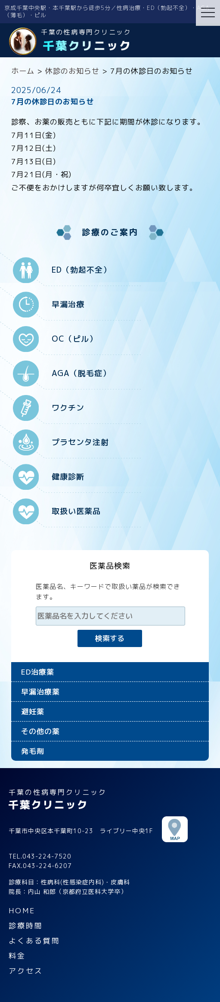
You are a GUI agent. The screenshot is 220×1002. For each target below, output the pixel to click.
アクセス (26, 971)
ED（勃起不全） (81, 270)
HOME (22, 910)
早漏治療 (68, 304)
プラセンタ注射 (80, 442)
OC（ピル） (74, 338)
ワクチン (68, 407)
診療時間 (26, 925)
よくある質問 (34, 941)
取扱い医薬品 (76, 511)
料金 (17, 956)
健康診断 (68, 476)
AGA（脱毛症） (81, 373)
